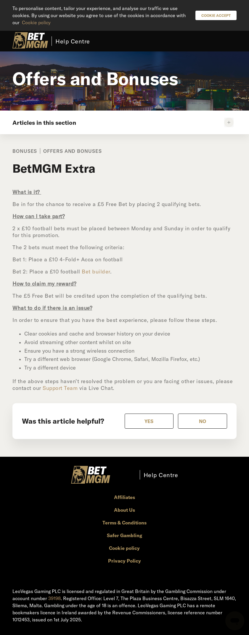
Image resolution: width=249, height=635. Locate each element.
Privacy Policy (124, 560)
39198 (54, 598)
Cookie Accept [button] (216, 15)
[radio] (149, 421)
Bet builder (96, 271)
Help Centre (72, 41)
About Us (124, 510)
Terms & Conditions (124, 522)
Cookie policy (36, 22)
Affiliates (124, 497)
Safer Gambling (124, 535)
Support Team (60, 388)
